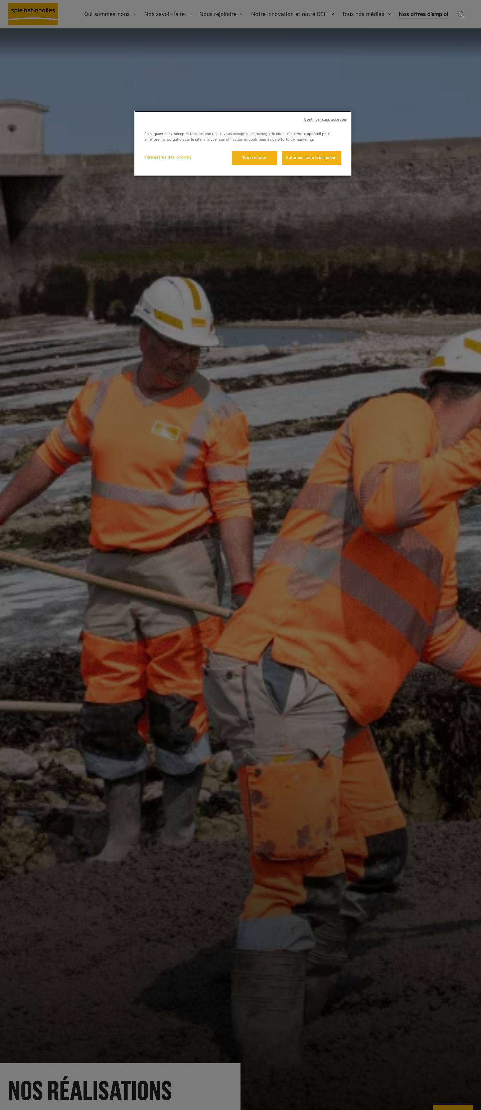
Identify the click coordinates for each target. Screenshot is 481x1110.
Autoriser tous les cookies (312, 157)
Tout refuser (254, 157)
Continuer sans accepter (325, 119)
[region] (242, 143)
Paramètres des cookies (168, 157)
